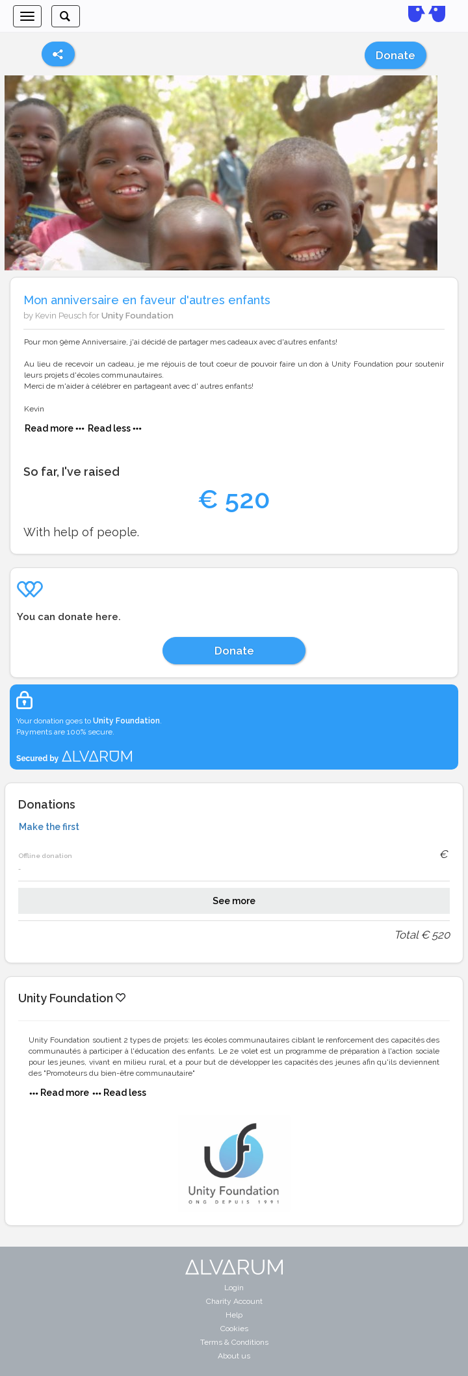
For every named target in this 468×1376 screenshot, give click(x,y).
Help (234, 1314)
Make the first (49, 827)
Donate (395, 55)
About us (234, 1355)
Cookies (234, 1328)
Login (234, 1287)
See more (234, 901)
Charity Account (234, 1301)
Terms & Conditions (234, 1342)
